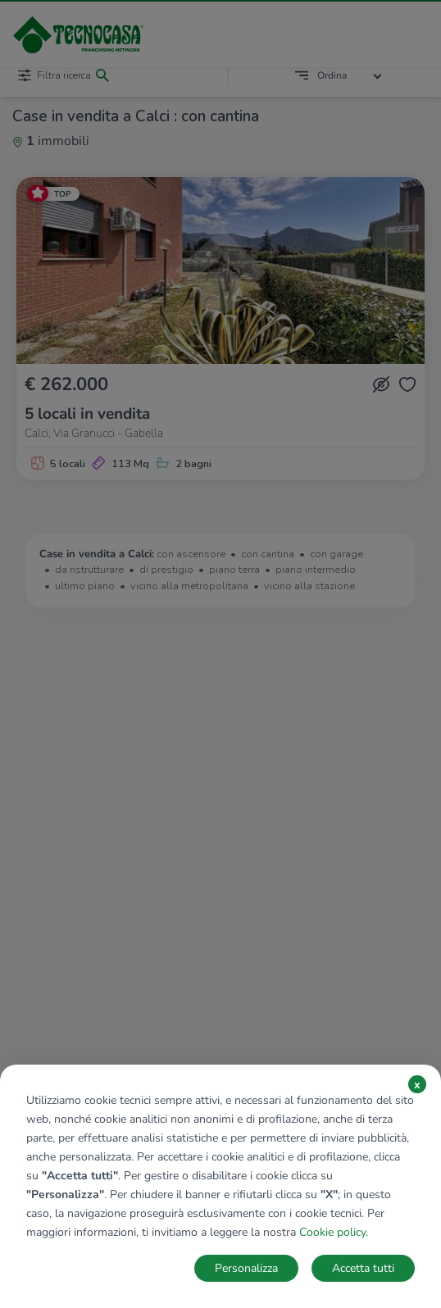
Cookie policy (332, 1232)
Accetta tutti (363, 1268)
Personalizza (246, 1268)
